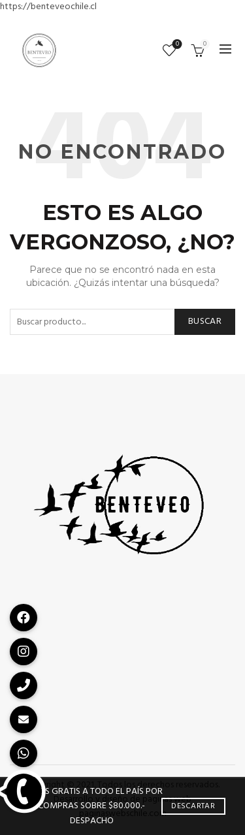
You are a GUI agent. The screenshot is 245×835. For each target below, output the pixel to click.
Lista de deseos (176, 44)
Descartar (193, 806)
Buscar (204, 321)
